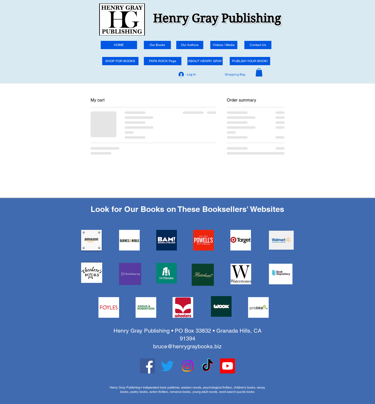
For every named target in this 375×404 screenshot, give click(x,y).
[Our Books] (157, 45)
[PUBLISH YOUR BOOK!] (250, 61)
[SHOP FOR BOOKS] (120, 61)
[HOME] (119, 45)
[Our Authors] (189, 45)
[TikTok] (207, 365)
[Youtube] (227, 365)
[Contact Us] (257, 45)
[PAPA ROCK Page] (162, 61)
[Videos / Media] (223, 45)
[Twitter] (167, 365)
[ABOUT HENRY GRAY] (205, 61)
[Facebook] (147, 365)
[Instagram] (187, 365)
